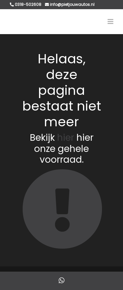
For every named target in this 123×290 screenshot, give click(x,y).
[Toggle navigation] (110, 22)
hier (65, 137)
